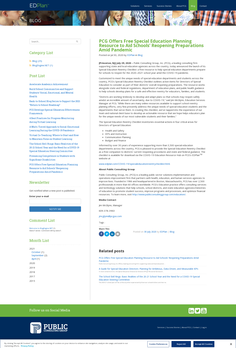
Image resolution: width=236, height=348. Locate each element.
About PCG (181, 6)
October (36, 252)
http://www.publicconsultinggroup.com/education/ (159, 194)
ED (39, 5)
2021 (55, 253)
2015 (32, 280)
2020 (32, 263)
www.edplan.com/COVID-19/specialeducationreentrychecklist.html (134, 163)
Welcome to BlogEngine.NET (41, 228)
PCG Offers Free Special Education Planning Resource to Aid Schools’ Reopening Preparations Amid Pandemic (151, 45)
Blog (193, 6)
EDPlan (131, 55)
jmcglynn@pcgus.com (110, 216)
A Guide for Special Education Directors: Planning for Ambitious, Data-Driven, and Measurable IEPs (148, 268)
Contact (203, 6)
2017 (32, 276)
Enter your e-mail (39, 196)
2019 (32, 267)
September (38, 255)
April (34, 258)
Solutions (135, 6)
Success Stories (164, 6)
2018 (32, 272)
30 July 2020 (150, 231)
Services (148, 6)
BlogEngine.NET (42, 65)
